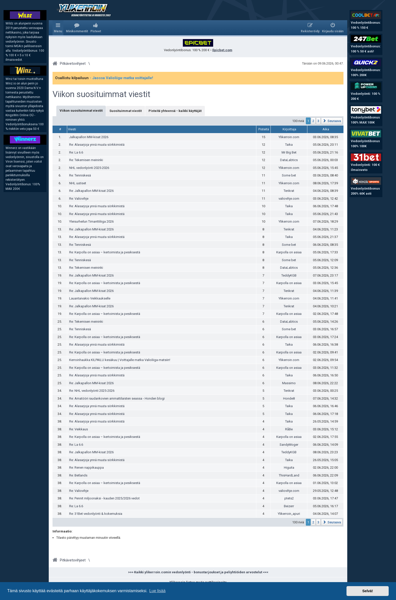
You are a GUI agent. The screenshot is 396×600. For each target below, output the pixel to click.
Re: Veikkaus (78, 429)
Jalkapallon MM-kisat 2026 (88, 137)
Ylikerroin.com (289, 137)
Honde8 (289, 398)
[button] (331, 120)
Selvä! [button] (367, 591)
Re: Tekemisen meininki (86, 160)
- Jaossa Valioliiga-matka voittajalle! (121, 78)
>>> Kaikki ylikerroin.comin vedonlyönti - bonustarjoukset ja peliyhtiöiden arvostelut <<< (198, 572)
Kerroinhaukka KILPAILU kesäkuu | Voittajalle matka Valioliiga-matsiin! (119, 360)
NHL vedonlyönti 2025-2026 (89, 168)
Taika (289, 144)
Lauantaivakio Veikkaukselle (89, 298)
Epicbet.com (222, 50)
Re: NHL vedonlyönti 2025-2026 (91, 391)
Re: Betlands (78, 475)
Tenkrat (289, 191)
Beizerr (289, 506)
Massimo (289, 383)
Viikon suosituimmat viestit (101, 94)
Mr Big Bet (289, 152)
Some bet (289, 175)
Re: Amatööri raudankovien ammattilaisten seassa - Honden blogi (117, 398)
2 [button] (313, 121)
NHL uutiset (77, 183)
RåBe (289, 429)
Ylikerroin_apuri (289, 514)
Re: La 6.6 (76, 152)
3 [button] (318, 121)
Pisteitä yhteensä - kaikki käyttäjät (175, 111)
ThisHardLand (289, 475)
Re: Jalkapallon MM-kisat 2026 (91, 191)
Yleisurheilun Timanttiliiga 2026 (91, 221)
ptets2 (289, 498)
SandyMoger (289, 444)
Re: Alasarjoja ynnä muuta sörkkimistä (97, 144)
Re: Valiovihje (78, 198)
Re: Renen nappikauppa (86, 467)
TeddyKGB (288, 275)
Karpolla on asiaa (289, 252)
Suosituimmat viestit (125, 111)
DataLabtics (289, 160)
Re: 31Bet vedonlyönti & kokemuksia (95, 514)
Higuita (289, 467)
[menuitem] (77, 27)
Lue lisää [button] (157, 591)
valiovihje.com (289, 198)
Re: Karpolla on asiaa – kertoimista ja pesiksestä (104, 252)
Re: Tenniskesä (80, 175)
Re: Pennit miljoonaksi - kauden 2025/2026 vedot (104, 498)
